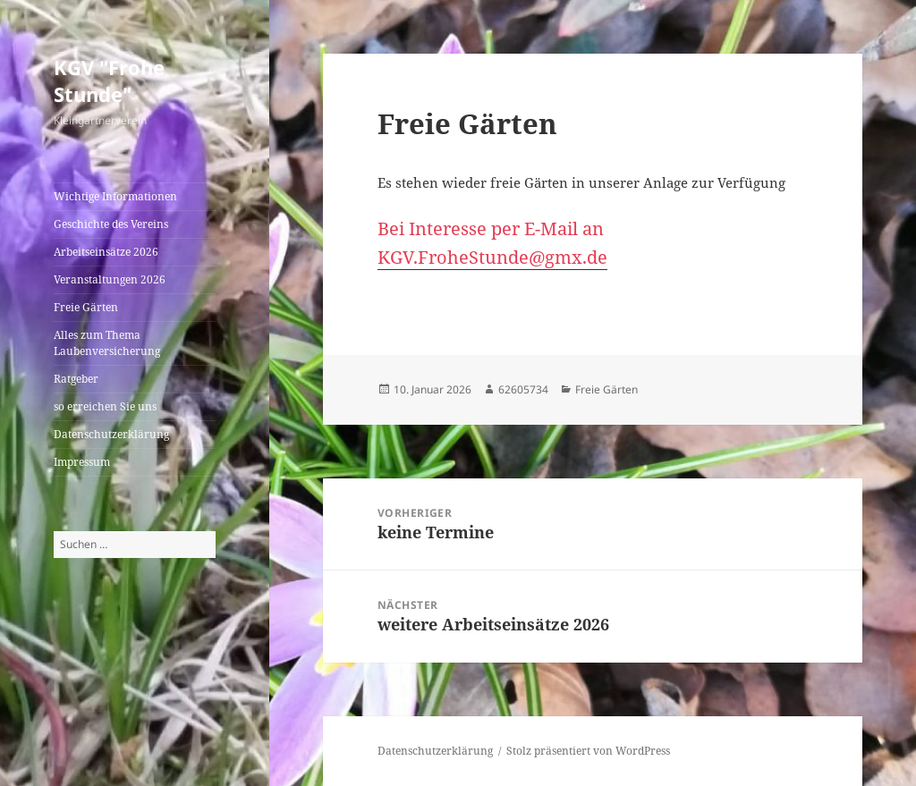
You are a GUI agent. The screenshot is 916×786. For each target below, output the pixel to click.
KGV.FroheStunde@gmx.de (492, 257)
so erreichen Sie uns (105, 406)
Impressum (82, 461)
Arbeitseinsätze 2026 (106, 251)
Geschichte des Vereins (111, 224)
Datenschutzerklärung (111, 434)
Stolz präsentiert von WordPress (588, 750)
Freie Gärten (86, 307)
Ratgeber (76, 378)
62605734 (523, 389)
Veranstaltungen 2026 (109, 279)
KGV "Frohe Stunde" (109, 80)
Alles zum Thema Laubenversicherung (107, 343)
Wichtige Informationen (115, 196)
